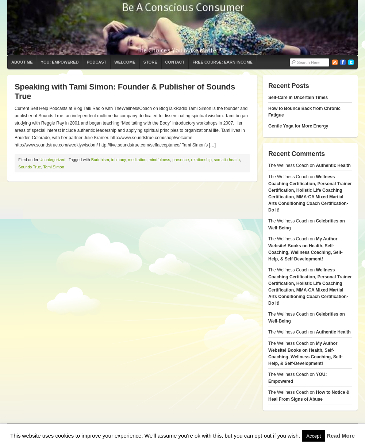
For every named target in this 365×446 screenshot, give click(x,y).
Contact (175, 62)
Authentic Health (333, 165)
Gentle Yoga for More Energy (298, 126)
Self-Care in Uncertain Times (298, 97)
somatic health (227, 159)
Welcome (124, 62)
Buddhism (100, 159)
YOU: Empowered (60, 62)
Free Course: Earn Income (222, 62)
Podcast (97, 62)
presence (180, 159)
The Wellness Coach (182, 27)
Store (150, 62)
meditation (137, 159)
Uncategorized (52, 159)
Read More (341, 435)
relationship (201, 159)
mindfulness (159, 159)
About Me (22, 62)
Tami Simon (53, 167)
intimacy (118, 159)
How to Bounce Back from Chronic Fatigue (304, 112)
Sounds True (29, 167)
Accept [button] (313, 436)
